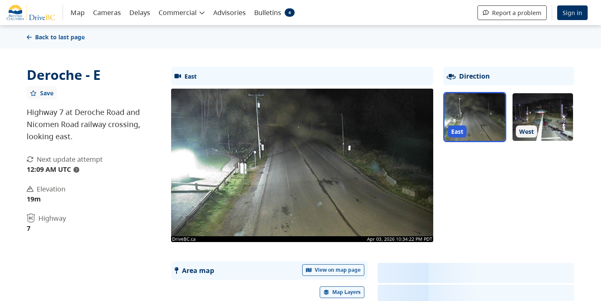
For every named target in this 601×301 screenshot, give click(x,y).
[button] (181, 12)
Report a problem (512, 13)
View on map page (333, 269)
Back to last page (56, 37)
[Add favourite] (42, 92)
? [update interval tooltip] (76, 170)
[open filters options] (342, 292)
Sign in (572, 13)
